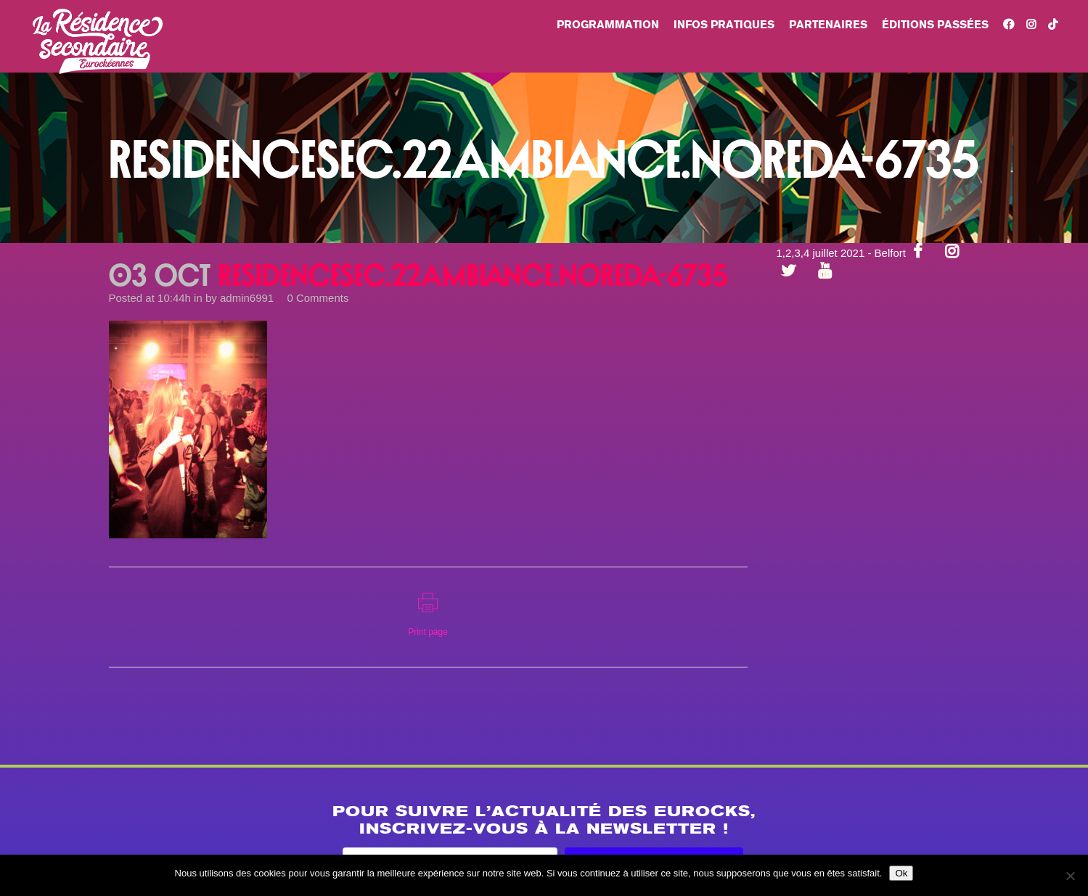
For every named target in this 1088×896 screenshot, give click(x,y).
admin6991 (247, 298)
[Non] (1070, 875)
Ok (901, 873)
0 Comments (317, 298)
